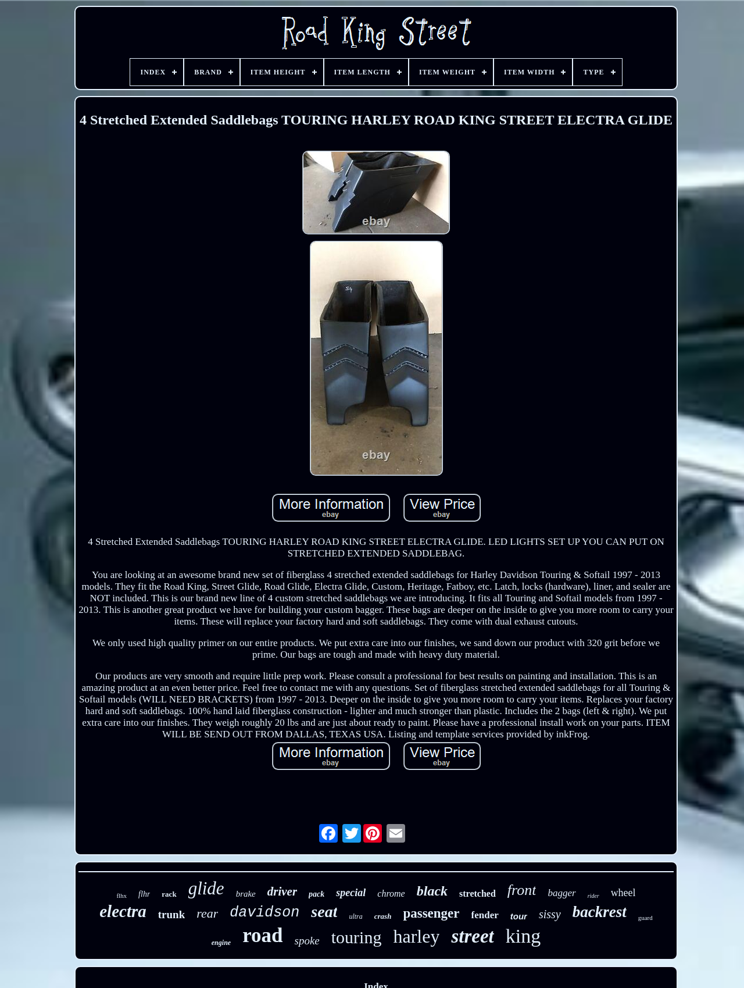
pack (316, 894)
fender (485, 915)
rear (207, 913)
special (351, 892)
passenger (431, 913)
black (432, 890)
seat (324, 912)
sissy (550, 914)
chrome (391, 893)
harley (416, 936)
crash (383, 916)
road (262, 935)
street (472, 936)
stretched (477, 893)
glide (206, 888)
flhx (121, 895)
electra (122, 911)
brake (246, 893)
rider (593, 896)
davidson (264, 912)
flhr (144, 894)
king (523, 936)
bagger (561, 892)
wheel (623, 892)
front (521, 890)
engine (221, 943)
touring (356, 937)
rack (169, 894)
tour (518, 916)
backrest (600, 912)
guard (645, 917)
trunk (171, 914)
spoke (307, 941)
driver (282, 891)
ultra (355, 916)
